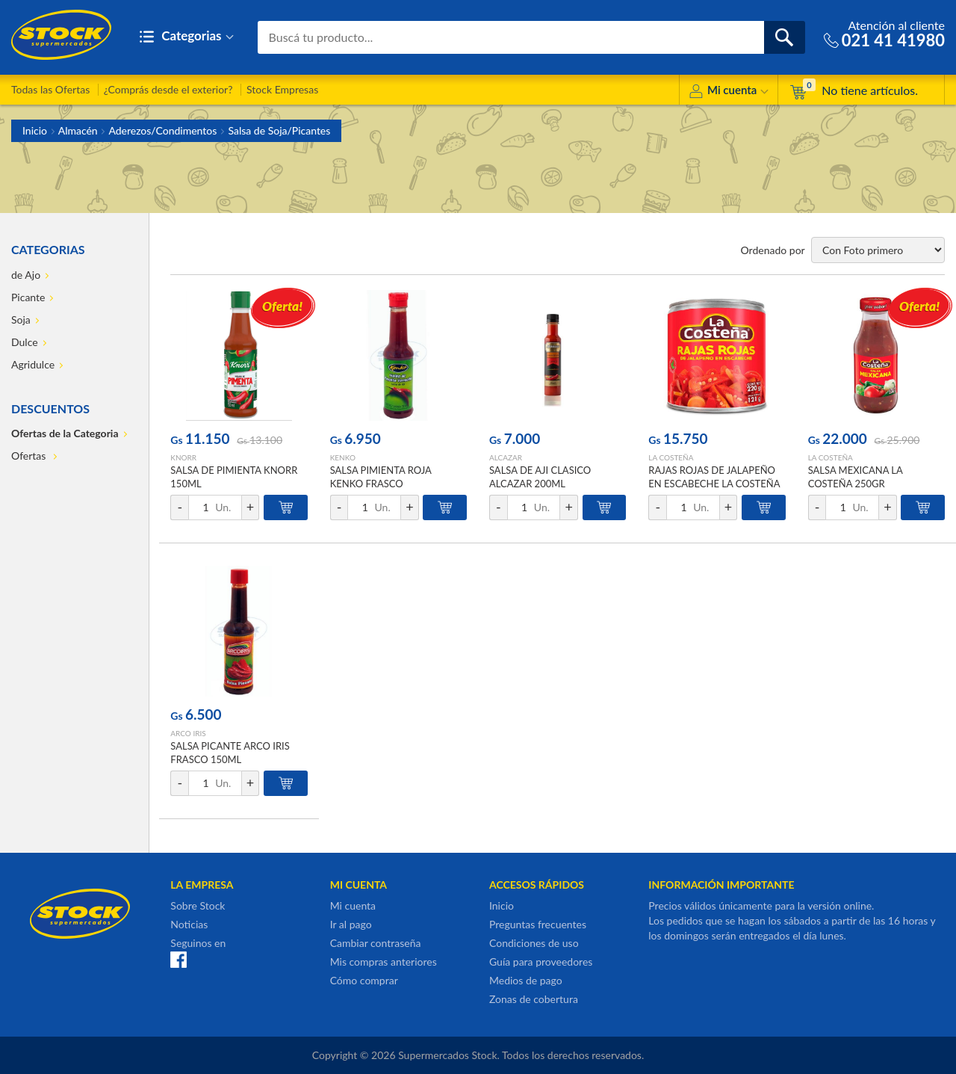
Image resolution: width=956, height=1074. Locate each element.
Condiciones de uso (534, 942)
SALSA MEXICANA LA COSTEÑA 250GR (855, 477)
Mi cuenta (729, 92)
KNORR (183, 457)
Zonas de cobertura (533, 999)
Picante (28, 297)
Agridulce (33, 364)
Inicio (34, 130)
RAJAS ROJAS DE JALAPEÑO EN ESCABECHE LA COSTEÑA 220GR (714, 483)
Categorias (186, 37)
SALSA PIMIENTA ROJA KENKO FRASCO (381, 477)
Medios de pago (525, 980)
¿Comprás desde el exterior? (168, 89)
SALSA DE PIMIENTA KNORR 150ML (233, 477)
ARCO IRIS (187, 733)
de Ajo (25, 274)
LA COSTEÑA (670, 457)
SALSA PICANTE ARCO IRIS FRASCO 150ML (229, 752)
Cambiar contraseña (375, 942)
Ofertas (30, 455)
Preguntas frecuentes (537, 924)
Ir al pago (351, 924)
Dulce (24, 342)
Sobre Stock (197, 905)
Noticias (189, 924)
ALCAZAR (505, 457)
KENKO (343, 457)
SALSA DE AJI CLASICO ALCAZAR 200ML (540, 477)
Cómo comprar (364, 980)
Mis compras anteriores (383, 961)
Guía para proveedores (540, 961)
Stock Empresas (282, 89)
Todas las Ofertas (50, 89)
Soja (21, 319)
